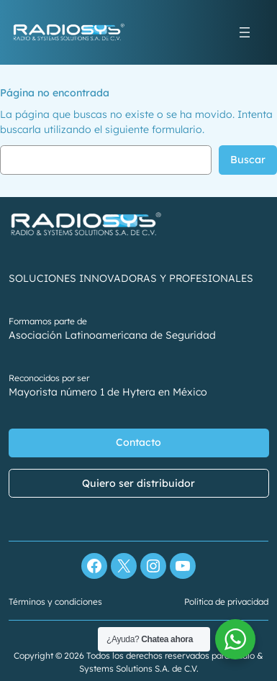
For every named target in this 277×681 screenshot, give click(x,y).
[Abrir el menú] (244, 32)
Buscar (247, 159)
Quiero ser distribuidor (138, 483)
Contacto (138, 443)
